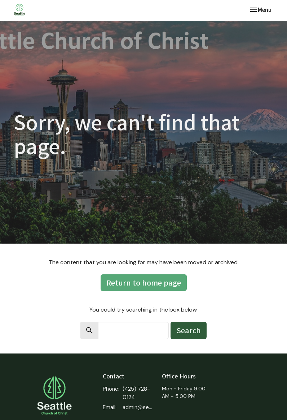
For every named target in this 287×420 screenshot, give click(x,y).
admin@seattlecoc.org (139, 407)
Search (188, 330)
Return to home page (143, 282)
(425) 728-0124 (136, 393)
